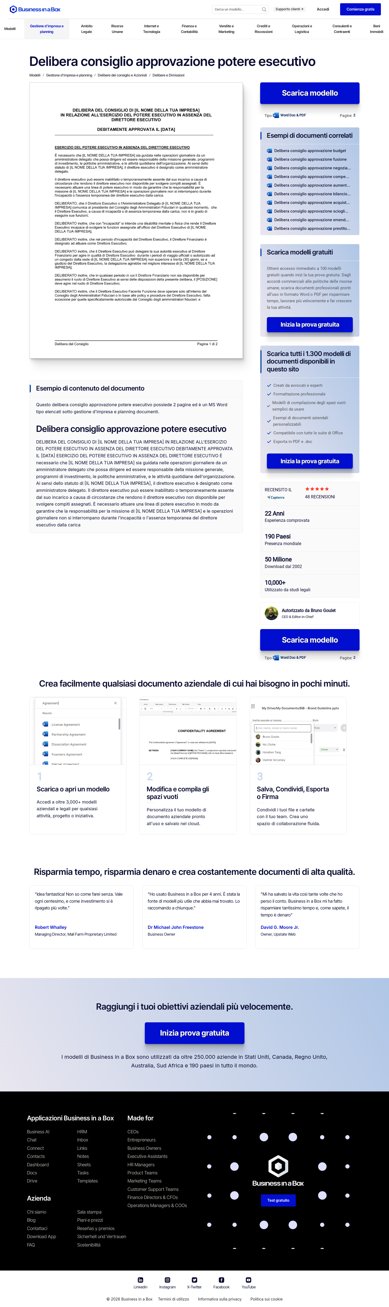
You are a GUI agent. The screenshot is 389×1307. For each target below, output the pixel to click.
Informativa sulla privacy (220, 1299)
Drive (32, 1181)
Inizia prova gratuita (194, 1032)
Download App (41, 1236)
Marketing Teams (145, 1181)
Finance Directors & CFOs (153, 1197)
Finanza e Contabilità (189, 29)
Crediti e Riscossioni (264, 29)
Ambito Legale (86, 29)
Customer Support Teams (153, 1189)
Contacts (36, 1156)
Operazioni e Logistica (302, 29)
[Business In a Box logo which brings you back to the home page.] (35, 9)
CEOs (133, 1131)
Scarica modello (310, 93)
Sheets (84, 1164)
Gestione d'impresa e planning (46, 29)
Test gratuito (278, 1200)
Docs (32, 1172)
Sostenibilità (88, 1245)
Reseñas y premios (96, 1228)
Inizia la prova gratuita (310, 324)
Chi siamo (36, 1212)
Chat (31, 1140)
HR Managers (141, 1164)
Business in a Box (137, 1299)
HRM (82, 1131)
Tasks (83, 1172)
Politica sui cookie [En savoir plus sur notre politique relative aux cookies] (266, 1299)
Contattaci (37, 1228)
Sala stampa (89, 1212)
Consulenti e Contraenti (342, 29)
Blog (31, 1220)
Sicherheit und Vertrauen (101, 1236)
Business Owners (144, 1148)
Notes (83, 1156)
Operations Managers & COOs (157, 1205)
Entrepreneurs (142, 1140)
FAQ (31, 1245)
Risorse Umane (117, 29)
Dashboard (38, 1164)
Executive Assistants (147, 1156)
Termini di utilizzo (173, 1299)
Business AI (38, 1131)
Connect (35, 1148)
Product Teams (142, 1172)
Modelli (10, 28)
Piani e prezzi (90, 1220)
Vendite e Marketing (226, 29)
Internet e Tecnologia (151, 29)
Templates (87, 1181)
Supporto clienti (289, 9)
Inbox (82, 1140)
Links (82, 1148)
